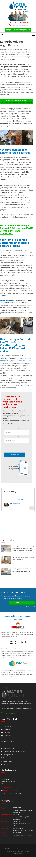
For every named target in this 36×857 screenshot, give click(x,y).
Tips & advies (7, 761)
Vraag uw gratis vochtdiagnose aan (18, 30)
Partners (27, 851)
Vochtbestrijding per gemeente (15, 851)
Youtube (5, 732)
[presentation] (19, 447)
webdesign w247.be (18, 853)
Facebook (6, 726)
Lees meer (20, 499)
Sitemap (28, 849)
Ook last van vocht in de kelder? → (16, 101)
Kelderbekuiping (6, 300)
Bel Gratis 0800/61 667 (21, 23)
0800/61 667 (10, 713)
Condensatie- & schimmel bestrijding (14, 751)
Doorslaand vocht (8, 758)
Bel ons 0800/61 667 (27, 607)
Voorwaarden (20, 849)
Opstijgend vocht (8, 748)
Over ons (6, 764)
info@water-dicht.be (10, 790)
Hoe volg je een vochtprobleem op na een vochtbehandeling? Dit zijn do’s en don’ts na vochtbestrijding (23, 548)
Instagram (6, 736)
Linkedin (5, 729)
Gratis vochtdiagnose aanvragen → (22, 603)
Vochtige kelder (8, 755)
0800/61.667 (6, 233)
